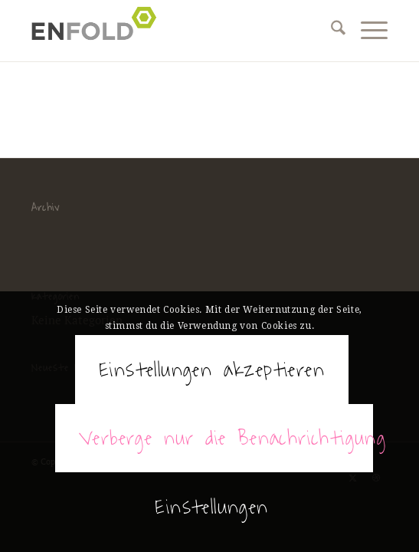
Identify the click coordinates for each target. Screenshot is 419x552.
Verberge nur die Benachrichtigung (226, 437)
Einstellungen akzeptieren (212, 369)
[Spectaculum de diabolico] (173, 30)
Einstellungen (211, 506)
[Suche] (330, 30)
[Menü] (366, 30)
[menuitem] (330, 30)
